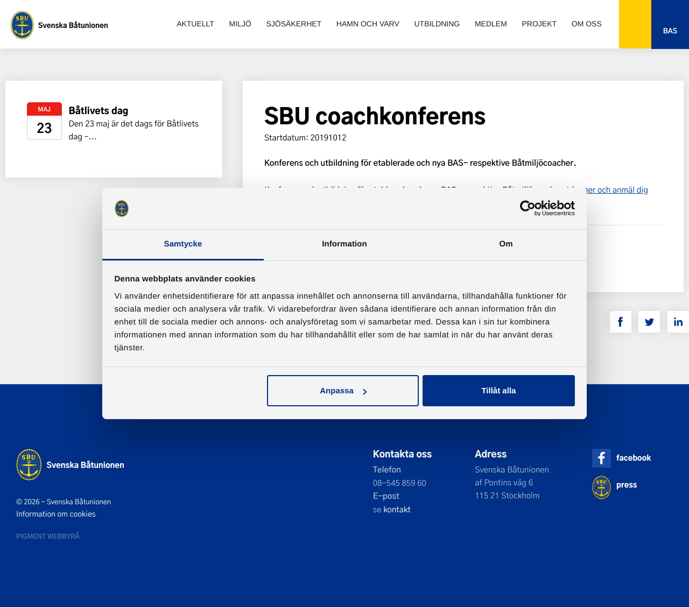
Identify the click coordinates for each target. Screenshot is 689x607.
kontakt (397, 509)
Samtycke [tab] (183, 244)
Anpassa (343, 390)
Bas (670, 31)
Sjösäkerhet (293, 23)
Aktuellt (195, 23)
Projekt (539, 23)
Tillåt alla (498, 390)
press (626, 484)
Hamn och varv (367, 23)
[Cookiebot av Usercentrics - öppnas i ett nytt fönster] (528, 209)
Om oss (587, 23)
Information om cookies (56, 514)
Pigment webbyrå (48, 536)
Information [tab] (344, 244)
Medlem (491, 23)
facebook (633, 458)
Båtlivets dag (99, 110)
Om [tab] (505, 244)
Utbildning (437, 23)
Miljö (240, 23)
